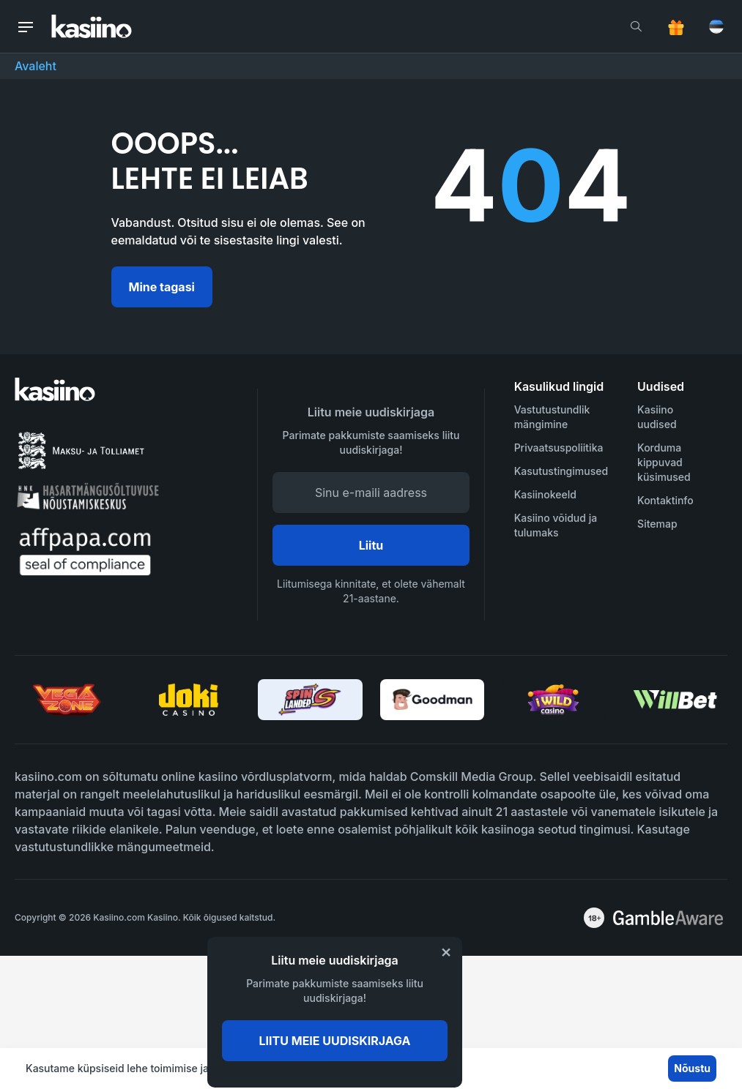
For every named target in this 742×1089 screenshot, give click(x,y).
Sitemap (657, 523)
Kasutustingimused (561, 471)
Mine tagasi (162, 287)
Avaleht (35, 66)
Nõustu (692, 1068)
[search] (635, 26)
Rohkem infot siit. (396, 1068)
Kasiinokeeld (545, 494)
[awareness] (668, 917)
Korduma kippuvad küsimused (664, 462)
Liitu (371, 545)
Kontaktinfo (665, 500)
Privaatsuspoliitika (559, 447)
